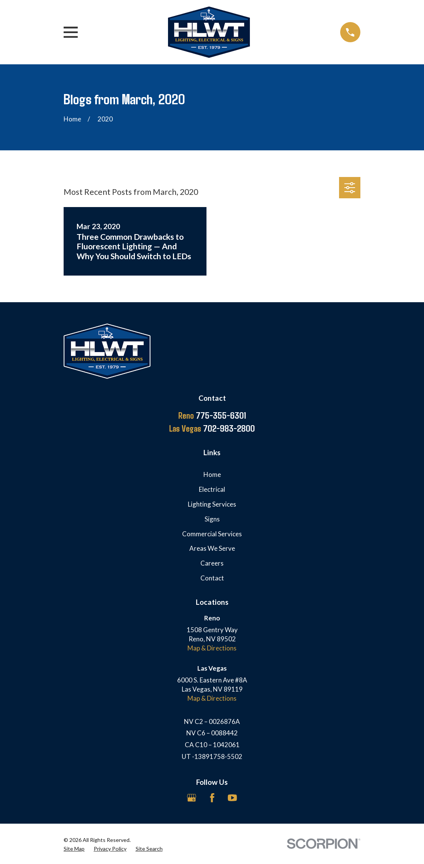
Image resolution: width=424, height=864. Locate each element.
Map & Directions (212, 648)
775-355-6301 (212, 415)
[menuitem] (74, 849)
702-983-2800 (212, 428)
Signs (212, 519)
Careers (212, 563)
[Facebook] (212, 797)
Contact (212, 578)
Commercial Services (212, 534)
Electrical (212, 489)
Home (212, 474)
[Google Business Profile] (191, 797)
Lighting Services (212, 504)
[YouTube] (232, 797)
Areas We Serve (212, 548)
